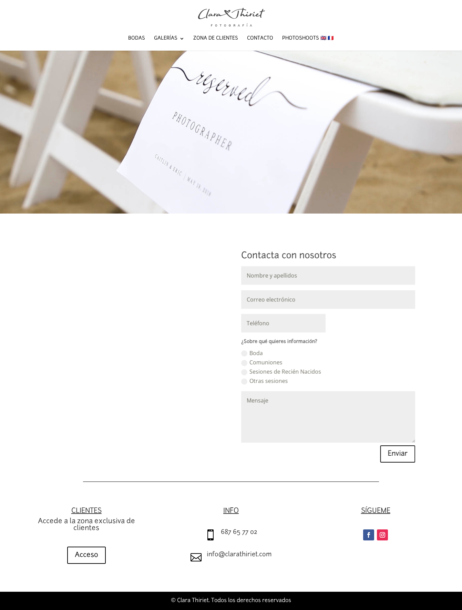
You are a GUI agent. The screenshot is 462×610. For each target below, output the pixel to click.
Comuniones (261, 362)
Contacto (260, 38)
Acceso (86, 555)
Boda (252, 353)
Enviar (395, 452)
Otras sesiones (264, 380)
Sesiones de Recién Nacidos (280, 371)
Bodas (136, 38)
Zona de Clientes (215, 38)
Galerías (165, 38)
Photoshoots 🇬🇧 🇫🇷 (307, 38)
